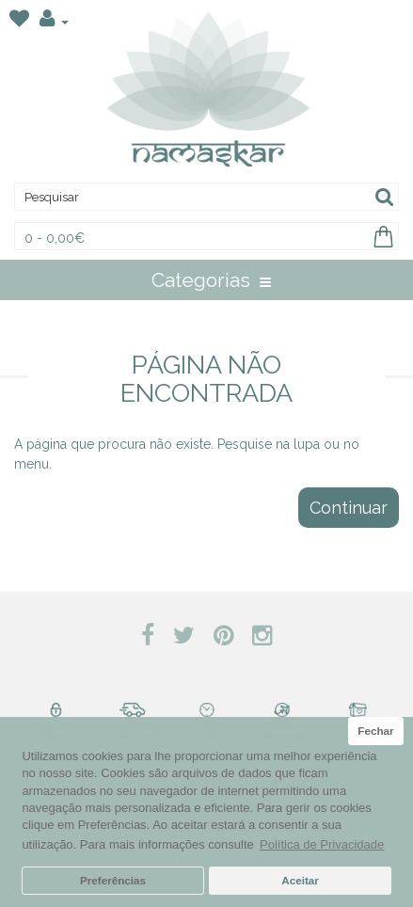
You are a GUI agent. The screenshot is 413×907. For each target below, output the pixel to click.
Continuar (349, 507)
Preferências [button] (113, 880)
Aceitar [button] (300, 880)
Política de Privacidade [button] (322, 844)
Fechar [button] (375, 730)
